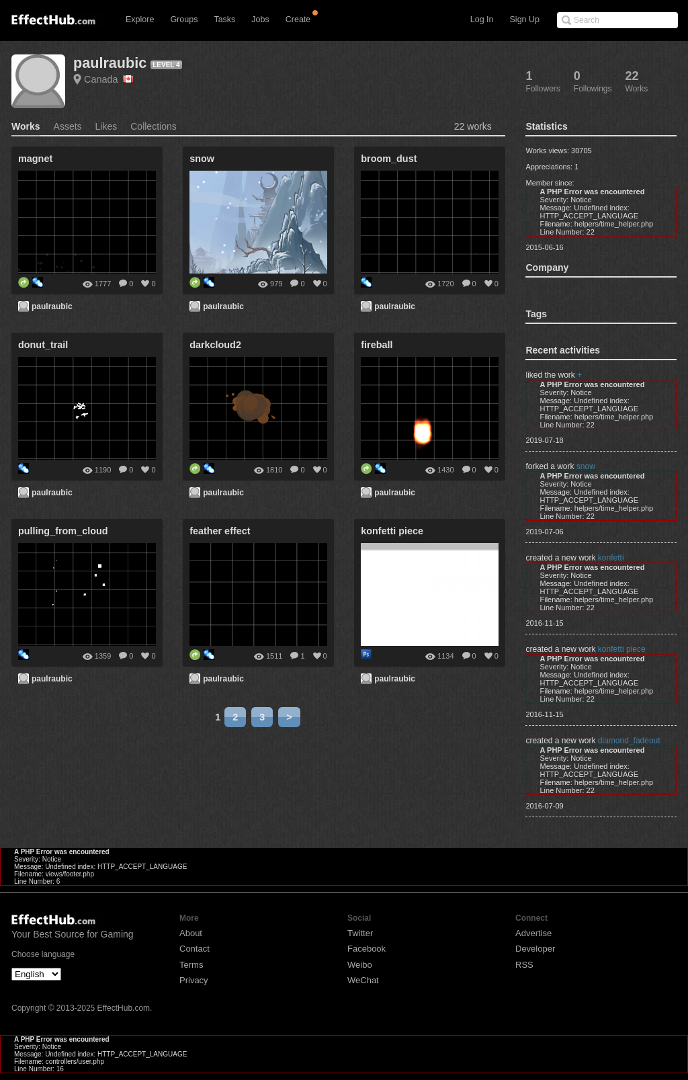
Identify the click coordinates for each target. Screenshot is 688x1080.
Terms (191, 965)
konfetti (611, 558)
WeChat (363, 980)
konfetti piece (622, 649)
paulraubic (109, 62)
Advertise (533, 933)
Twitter (360, 933)
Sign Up (525, 19)
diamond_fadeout (629, 740)
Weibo (359, 965)
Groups (184, 19)
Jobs (260, 19)
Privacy (193, 980)
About (190, 933)
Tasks (224, 19)
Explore (140, 19)
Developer (535, 949)
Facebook (366, 949)
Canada (109, 79)
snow (585, 466)
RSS (524, 965)
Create (298, 19)
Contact (194, 949)
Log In (482, 19)
